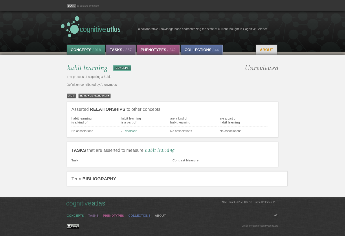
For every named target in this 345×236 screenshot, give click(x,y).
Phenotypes (158, 50)
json (71, 96)
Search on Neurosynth (94, 96)
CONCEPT (122, 68)
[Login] (72, 6)
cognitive (171, 203)
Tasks (121, 50)
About (266, 50)
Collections (202, 50)
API (276, 215)
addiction (131, 131)
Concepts (86, 50)
